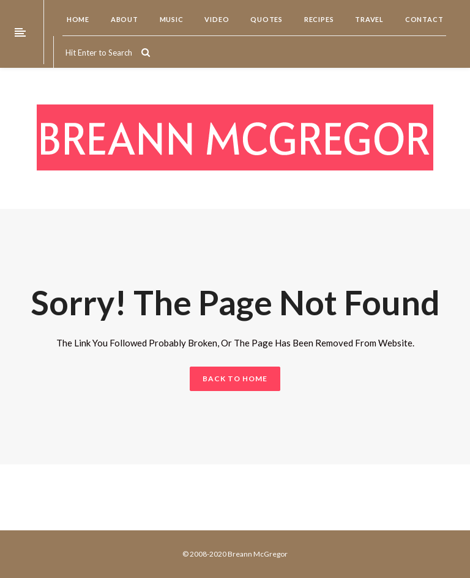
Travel (368, 19)
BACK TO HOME (235, 378)
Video (216, 19)
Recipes (318, 19)
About (123, 19)
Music (171, 19)
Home (77, 19)
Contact (423, 19)
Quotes (265, 19)
